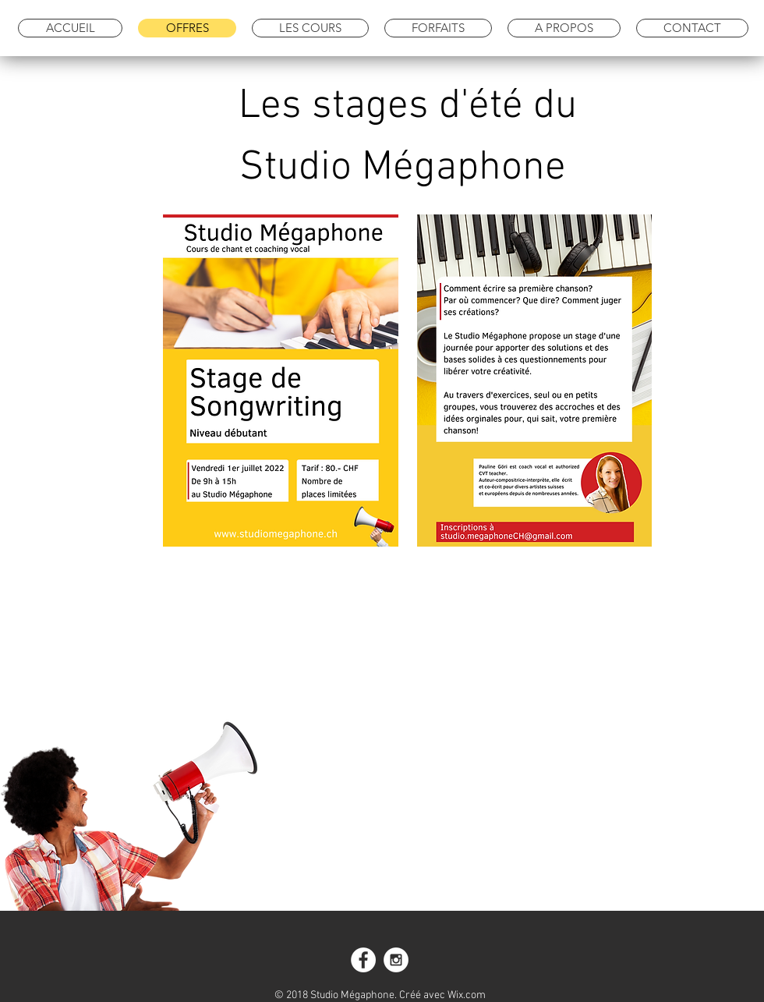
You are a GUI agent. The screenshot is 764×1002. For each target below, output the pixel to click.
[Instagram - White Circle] (396, 959)
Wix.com (466, 995)
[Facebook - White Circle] (363, 959)
